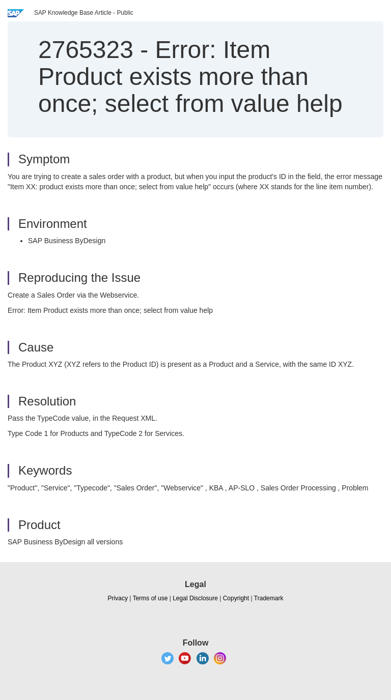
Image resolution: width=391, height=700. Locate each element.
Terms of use (150, 598)
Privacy (118, 598)
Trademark (269, 598)
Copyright (236, 598)
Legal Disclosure (195, 598)
